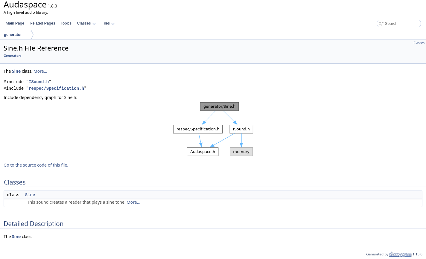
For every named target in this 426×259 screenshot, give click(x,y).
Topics (65, 23)
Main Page (15, 23)
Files (108, 23)
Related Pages (42, 23)
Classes (86, 23)
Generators (13, 56)
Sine (16, 71)
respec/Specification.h (56, 88)
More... (40, 71)
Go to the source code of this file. (36, 165)
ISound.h (39, 82)
